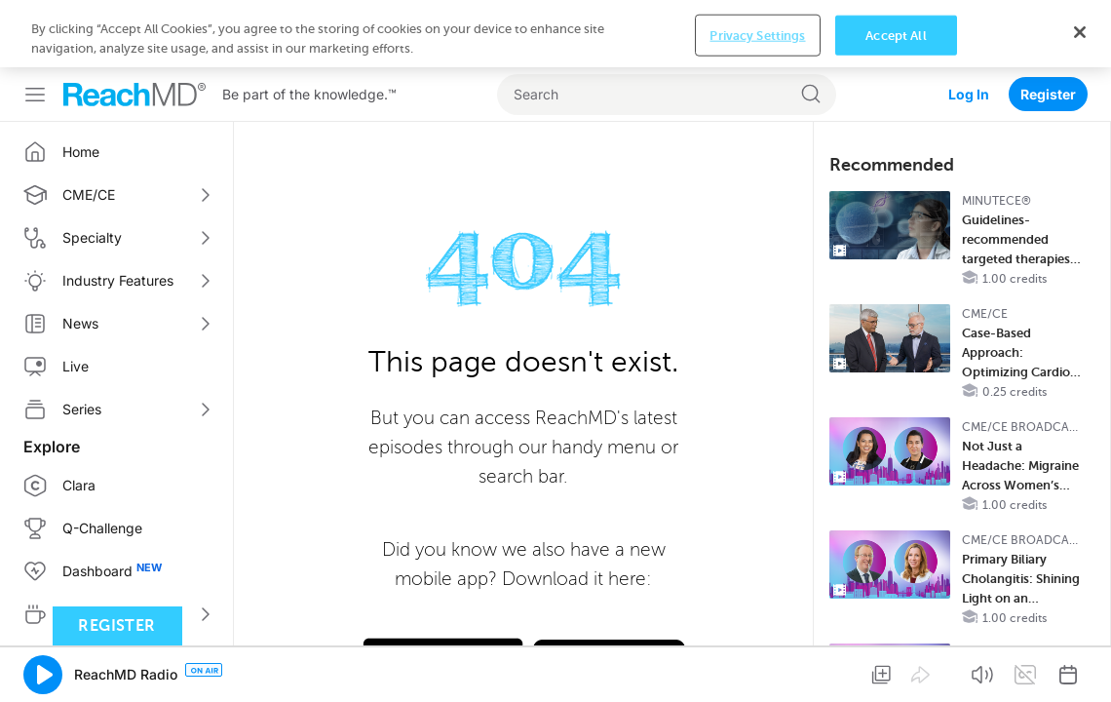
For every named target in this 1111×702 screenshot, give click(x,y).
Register (1048, 27)
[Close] (1079, 666)
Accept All (895, 670)
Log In (968, 27)
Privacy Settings (757, 670)
